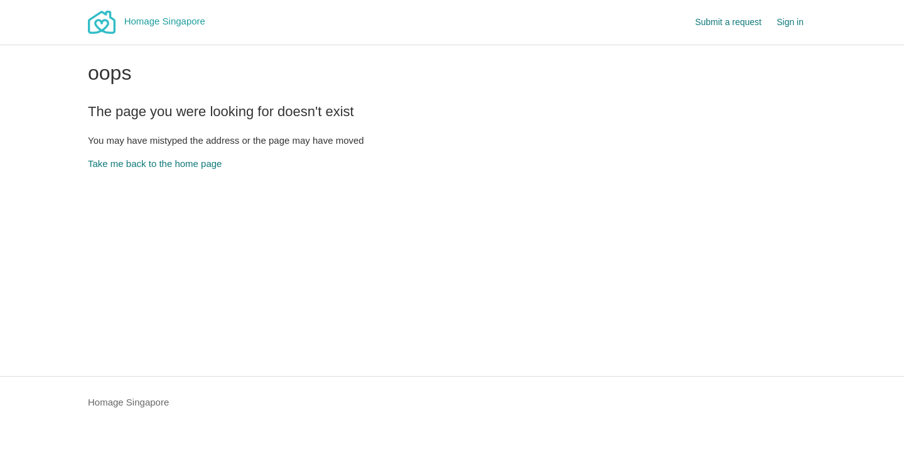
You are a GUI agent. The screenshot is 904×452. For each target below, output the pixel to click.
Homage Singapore (128, 402)
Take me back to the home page (155, 163)
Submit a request (728, 22)
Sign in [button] (790, 22)
